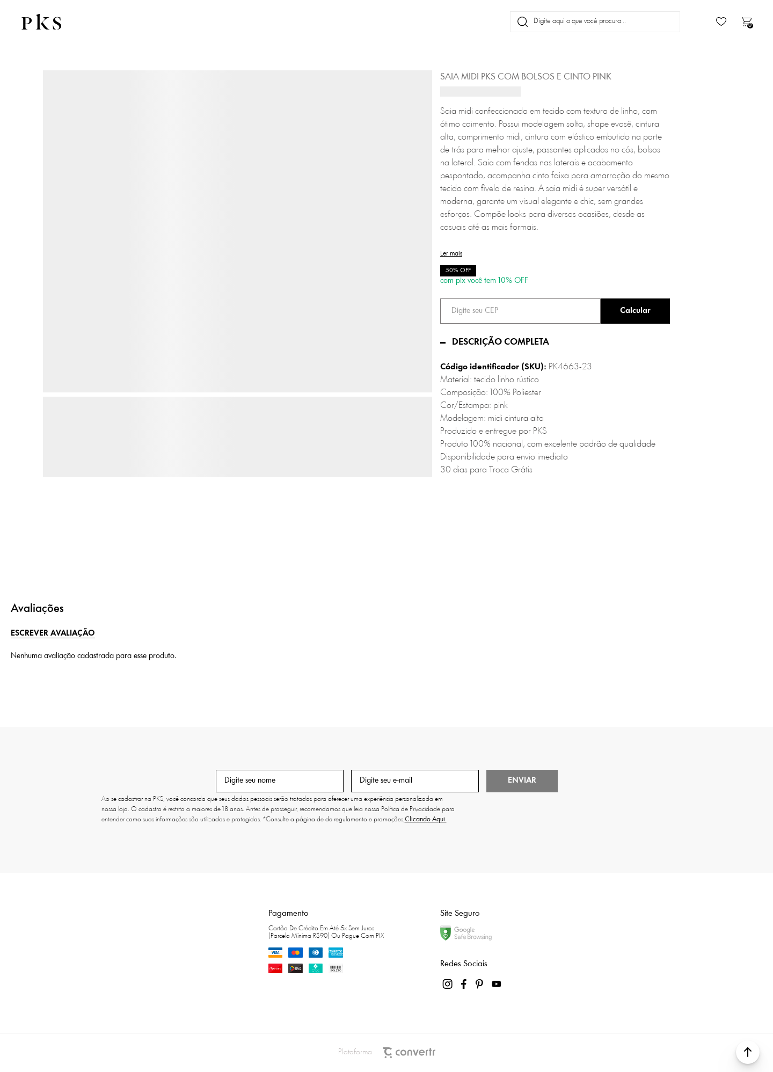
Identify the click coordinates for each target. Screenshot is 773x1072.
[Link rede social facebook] (464, 984)
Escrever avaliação (53, 634)
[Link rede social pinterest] (480, 984)
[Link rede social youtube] (496, 984)
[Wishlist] (721, 21)
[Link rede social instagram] (448, 984)
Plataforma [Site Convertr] (386, 1052)
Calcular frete (635, 311)
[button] (748, 1052)
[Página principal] (50, 22)
